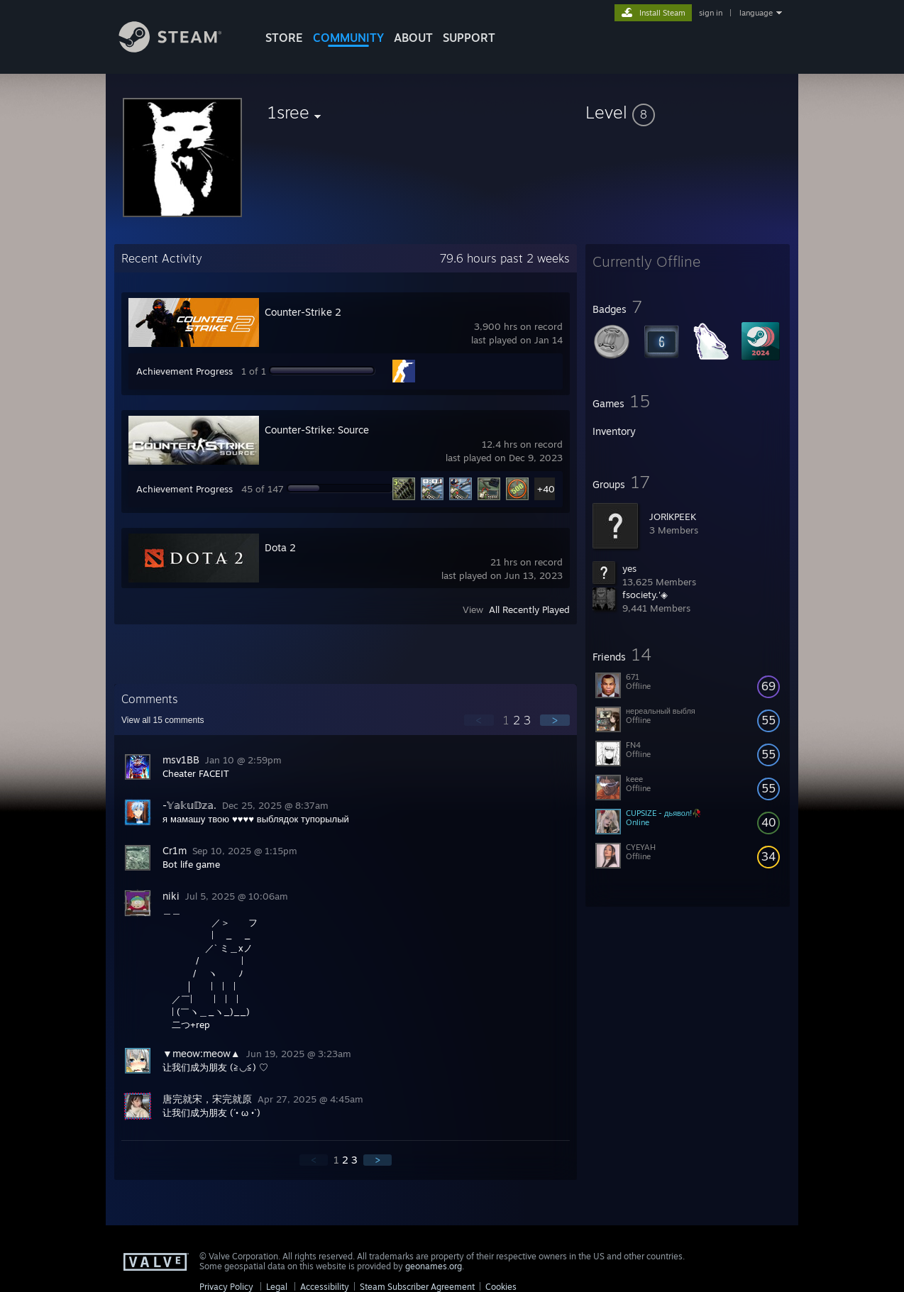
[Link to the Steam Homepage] (180, 49)
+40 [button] (546, 489)
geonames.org (433, 1266)
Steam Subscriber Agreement (417, 1286)
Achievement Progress (184, 371)
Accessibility (324, 1286)
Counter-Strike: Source (317, 430)
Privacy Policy (226, 1286)
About (413, 38)
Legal (276, 1286)
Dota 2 (280, 547)
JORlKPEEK (672, 516)
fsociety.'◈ (645, 594)
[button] (687, 112)
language (756, 13)
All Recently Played (529, 609)
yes (629, 568)
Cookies (501, 1286)
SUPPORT (469, 38)
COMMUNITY (348, 38)
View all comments (162, 720)
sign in (710, 13)
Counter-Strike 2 (303, 312)
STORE (284, 38)
